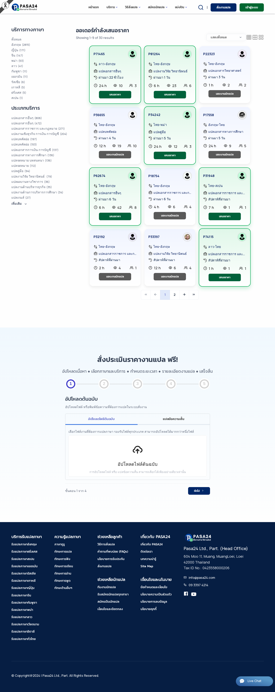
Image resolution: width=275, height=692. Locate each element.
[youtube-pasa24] (194, 594)
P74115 (208, 237)
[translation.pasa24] (186, 594)
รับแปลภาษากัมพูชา (24, 602)
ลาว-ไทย (214, 247)
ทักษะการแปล (63, 551)
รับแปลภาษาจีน (21, 595)
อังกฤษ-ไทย (216, 125)
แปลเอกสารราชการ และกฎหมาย (172, 192)
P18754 (153, 176)
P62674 (99, 176)
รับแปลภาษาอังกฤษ (24, 544)
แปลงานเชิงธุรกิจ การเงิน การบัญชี (39, 134)
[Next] (184, 295)
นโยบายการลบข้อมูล (154, 601)
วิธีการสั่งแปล (106, 544)
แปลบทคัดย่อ (107, 131)
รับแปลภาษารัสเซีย (23, 573)
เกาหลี (18, 87)
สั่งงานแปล (223, 7)
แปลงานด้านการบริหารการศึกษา (37, 192)
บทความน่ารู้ (148, 558)
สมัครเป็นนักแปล (108, 601)
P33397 (154, 237)
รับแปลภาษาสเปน (22, 558)
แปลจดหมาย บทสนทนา (31, 160)
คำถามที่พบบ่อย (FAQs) (112, 551)
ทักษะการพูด (62, 580)
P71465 (99, 54)
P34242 (154, 115)
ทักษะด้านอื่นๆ (63, 587)
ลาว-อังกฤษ (107, 64)
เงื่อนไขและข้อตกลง (110, 609)
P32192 (99, 237)
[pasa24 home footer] (198, 537)
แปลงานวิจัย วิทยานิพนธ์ (170, 71)
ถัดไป (199, 491)
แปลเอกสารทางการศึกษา (225, 131)
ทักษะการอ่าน (62, 573)
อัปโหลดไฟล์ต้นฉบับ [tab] (101, 418)
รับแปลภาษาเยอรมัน (24, 566)
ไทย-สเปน (215, 186)
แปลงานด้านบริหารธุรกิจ (31, 187)
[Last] (194, 295)
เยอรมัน (19, 76)
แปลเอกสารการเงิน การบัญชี (35, 150)
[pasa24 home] (24, 7)
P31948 (208, 176)
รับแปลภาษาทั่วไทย (23, 638)
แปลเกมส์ (21, 197)
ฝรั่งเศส (18, 92)
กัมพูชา (19, 71)
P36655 (99, 115)
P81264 (154, 54)
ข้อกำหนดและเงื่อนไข (154, 587)
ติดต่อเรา (146, 551)
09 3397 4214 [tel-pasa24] (198, 585)
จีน (17, 55)
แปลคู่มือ (159, 132)
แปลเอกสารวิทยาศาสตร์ (224, 70)
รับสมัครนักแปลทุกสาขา (113, 594)
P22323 (209, 54)
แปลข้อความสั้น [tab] (173, 418)
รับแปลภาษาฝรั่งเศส (24, 551)
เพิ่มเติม (19, 203)
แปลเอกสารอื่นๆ (110, 71)
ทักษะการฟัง (62, 558)
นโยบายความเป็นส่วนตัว (156, 594)
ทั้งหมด (16, 39)
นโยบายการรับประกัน (110, 558)
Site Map (147, 566)
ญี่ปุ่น (18, 50)
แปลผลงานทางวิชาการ (30, 182)
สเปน (17, 98)
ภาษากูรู (59, 544)
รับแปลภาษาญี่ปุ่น (22, 587)
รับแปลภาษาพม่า (22, 609)
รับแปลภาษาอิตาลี (23, 631)
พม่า (17, 60)
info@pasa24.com (202, 577)
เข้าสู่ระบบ (251, 7)
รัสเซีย (18, 82)
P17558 (208, 115)
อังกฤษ (20, 44)
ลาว (17, 66)
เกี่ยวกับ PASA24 (152, 544)
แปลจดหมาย (23, 165)
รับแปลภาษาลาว (21, 617)
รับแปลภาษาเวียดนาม (25, 624)
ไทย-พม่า (160, 125)
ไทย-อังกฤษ (161, 64)
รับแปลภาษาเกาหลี (23, 580)
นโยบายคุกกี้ (149, 609)
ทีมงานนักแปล (106, 587)
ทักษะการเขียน (63, 566)
